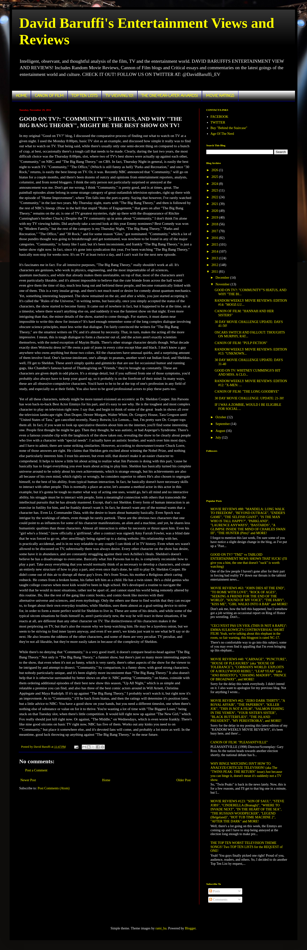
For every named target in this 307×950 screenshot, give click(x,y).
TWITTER (218, 122)
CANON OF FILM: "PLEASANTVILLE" (239, 742)
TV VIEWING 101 (119, 96)
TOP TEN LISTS (85, 96)
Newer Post (28, 780)
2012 (215, 265)
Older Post (184, 780)
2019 (215, 217)
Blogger (190, 928)
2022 (215, 197)
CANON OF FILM (49, 96)
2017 (215, 231)
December (222, 277)
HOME (21, 96)
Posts (214, 891)
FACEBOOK (219, 117)
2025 (215, 177)
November (222, 284)
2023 (215, 190)
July (218, 437)
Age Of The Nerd (222, 134)
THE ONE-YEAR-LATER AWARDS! (170, 96)
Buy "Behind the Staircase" (229, 128)
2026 (215, 170)
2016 (215, 238)
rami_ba (160, 928)
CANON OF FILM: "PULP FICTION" (241, 343)
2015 (215, 244)
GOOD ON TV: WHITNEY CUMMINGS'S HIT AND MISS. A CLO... (247, 372)
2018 (215, 224)
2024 (215, 184)
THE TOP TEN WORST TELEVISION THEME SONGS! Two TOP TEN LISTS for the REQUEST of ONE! (247, 847)
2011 (215, 271)
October (221, 417)
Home (106, 780)
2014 (215, 251)
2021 (215, 204)
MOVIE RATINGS (220, 96)
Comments (218, 899)
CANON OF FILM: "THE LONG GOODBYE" (247, 391)
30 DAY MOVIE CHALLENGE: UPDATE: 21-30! (249, 398)
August (220, 431)
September (222, 424)
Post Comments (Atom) (54, 788)
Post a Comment (36, 770)
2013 (215, 258)
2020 (215, 211)
